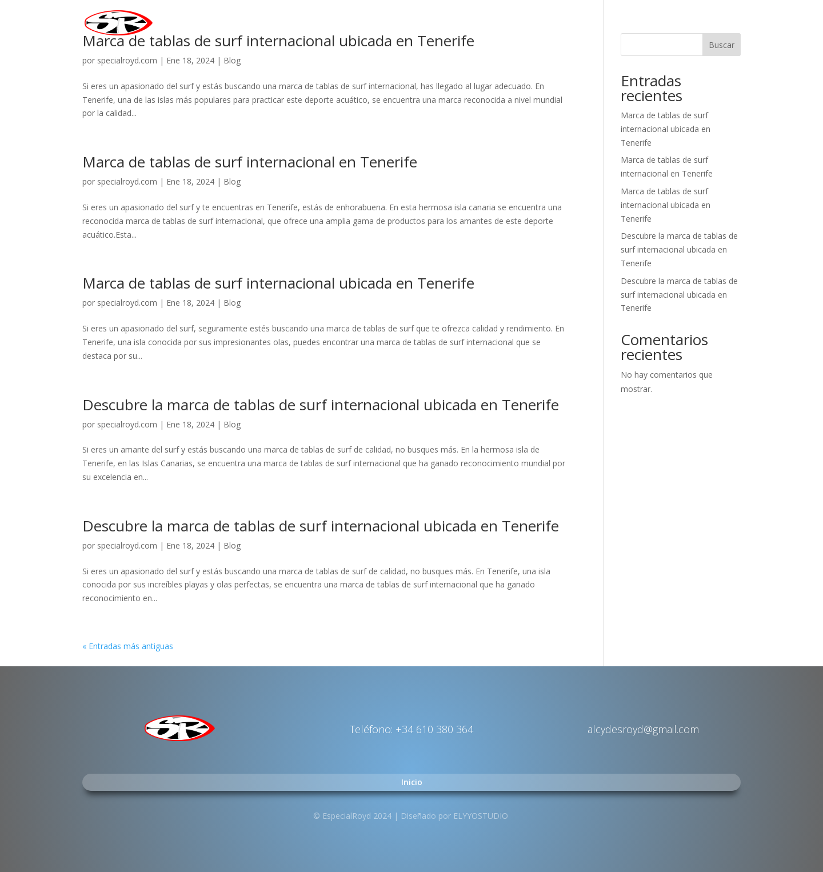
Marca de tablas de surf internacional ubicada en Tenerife (278, 283)
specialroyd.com (127, 60)
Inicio (730, 23)
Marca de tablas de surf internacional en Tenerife (249, 161)
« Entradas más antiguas (127, 646)
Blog (232, 60)
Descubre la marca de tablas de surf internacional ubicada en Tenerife (320, 404)
